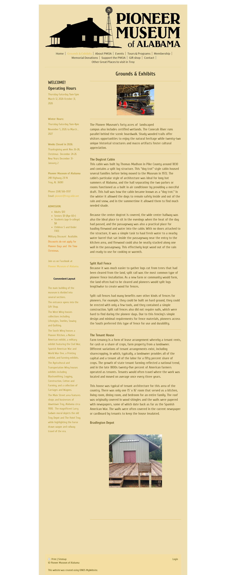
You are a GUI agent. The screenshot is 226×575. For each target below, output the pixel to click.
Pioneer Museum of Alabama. (63, 266)
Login (175, 559)
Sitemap (62, 559)
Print (52, 559)
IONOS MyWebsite (88, 570)
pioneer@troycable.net (67, 196)
